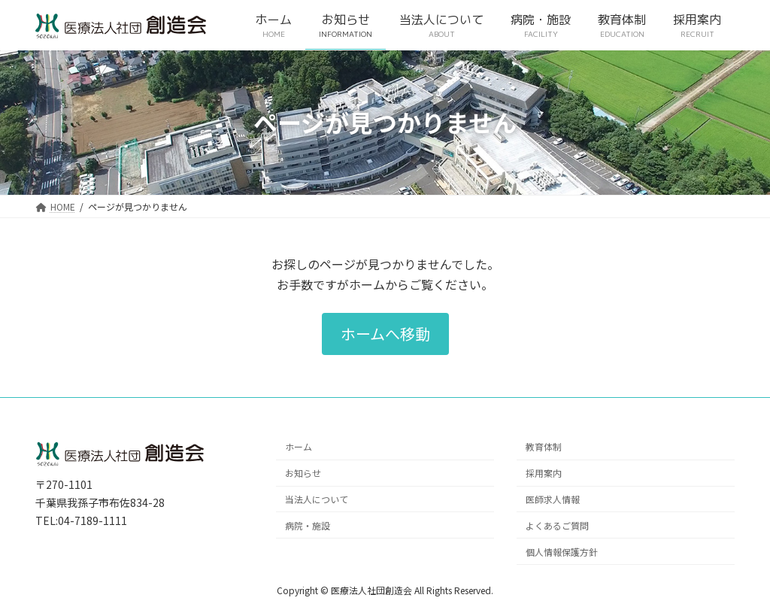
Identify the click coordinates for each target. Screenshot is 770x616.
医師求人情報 (553, 499)
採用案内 (544, 472)
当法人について (316, 499)
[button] (385, 334)
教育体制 (544, 446)
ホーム (298, 446)
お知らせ (303, 472)
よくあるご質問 (557, 525)
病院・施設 (307, 525)
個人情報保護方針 (562, 551)
